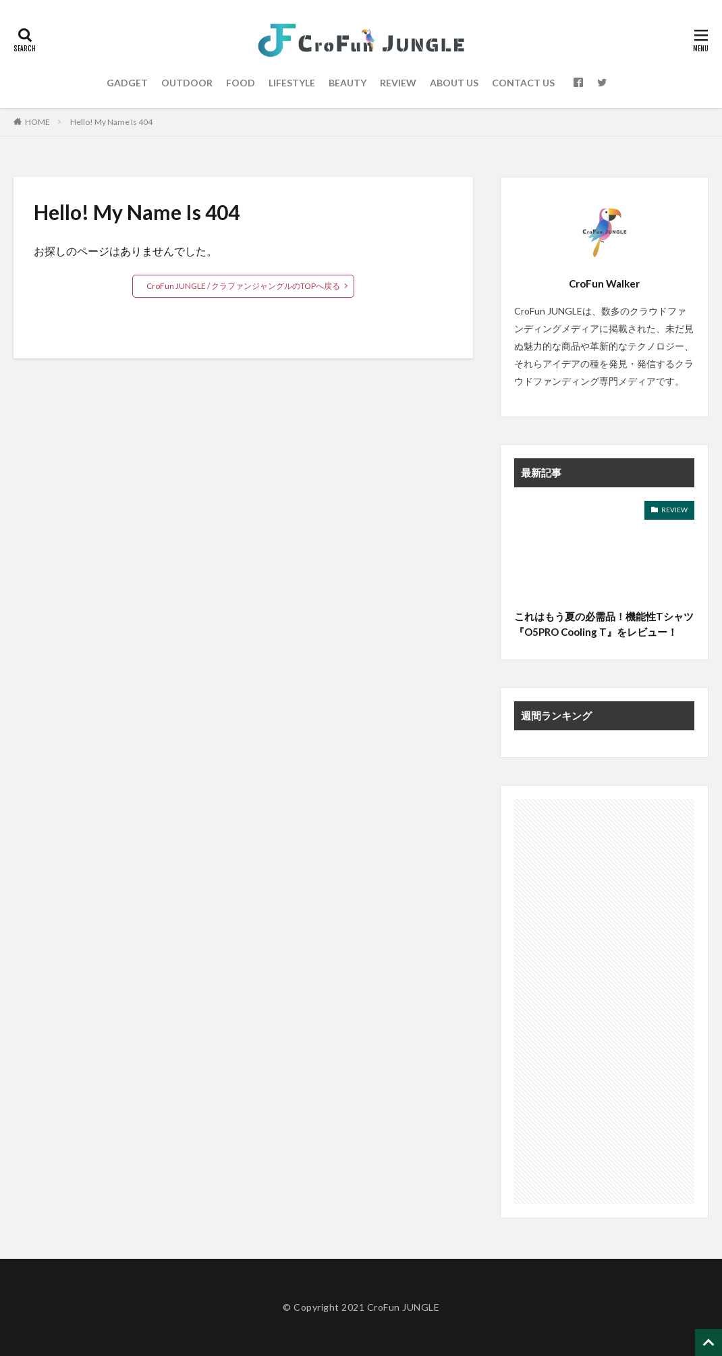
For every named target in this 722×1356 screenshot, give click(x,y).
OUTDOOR (187, 82)
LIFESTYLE (292, 82)
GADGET (127, 82)
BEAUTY (347, 82)
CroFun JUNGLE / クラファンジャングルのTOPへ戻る (243, 286)
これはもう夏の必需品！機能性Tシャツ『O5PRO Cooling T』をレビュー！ (604, 624)
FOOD (240, 82)
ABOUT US (454, 82)
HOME (37, 122)
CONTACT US (523, 82)
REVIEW (398, 82)
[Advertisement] (604, 1001)
